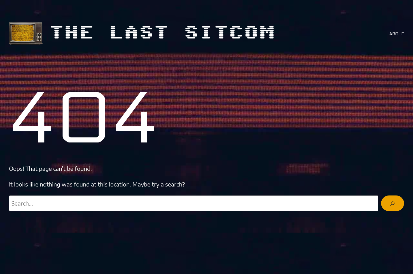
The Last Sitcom (161, 33)
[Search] (392, 203)
